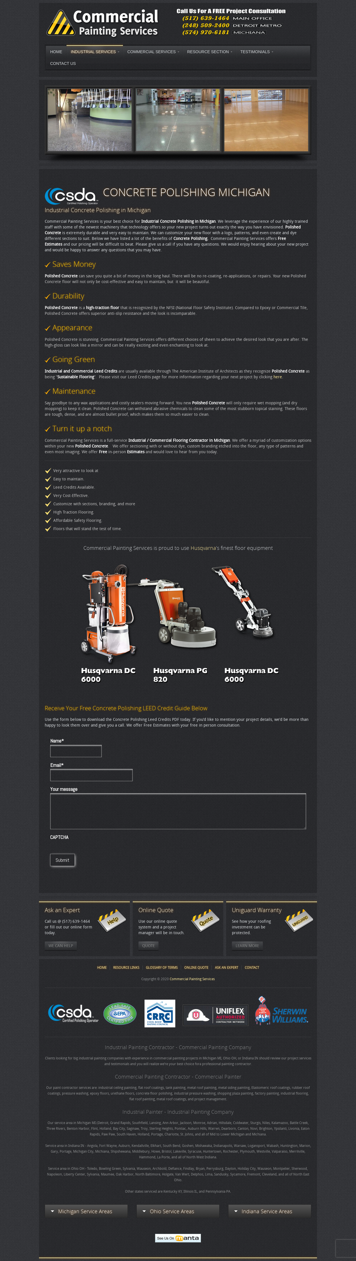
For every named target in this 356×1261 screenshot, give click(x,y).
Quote (148, 945)
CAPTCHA (59, 837)
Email (57, 765)
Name (57, 741)
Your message (63, 789)
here (277, 377)
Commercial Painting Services (192, 979)
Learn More (247, 945)
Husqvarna (203, 547)
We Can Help (60, 945)
